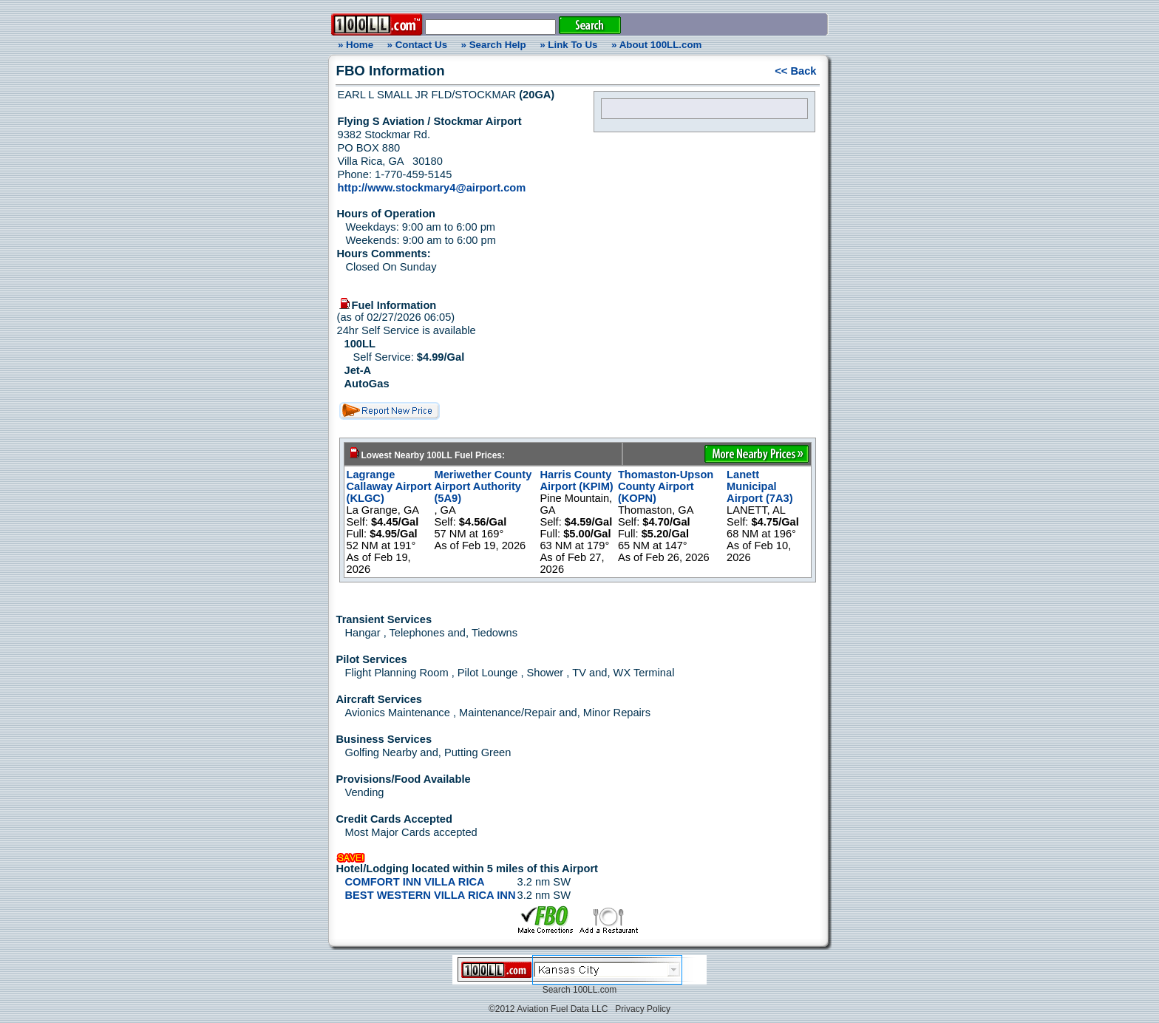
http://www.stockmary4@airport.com (432, 188)
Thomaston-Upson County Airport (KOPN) (665, 486)
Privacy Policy (642, 1009)
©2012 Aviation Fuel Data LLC (548, 1009)
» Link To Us (568, 44)
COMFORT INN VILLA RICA (415, 882)
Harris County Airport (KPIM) (576, 480)
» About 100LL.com (656, 44)
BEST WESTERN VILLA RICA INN (430, 895)
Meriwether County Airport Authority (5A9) (482, 486)
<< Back (795, 71)
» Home (353, 44)
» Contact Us (417, 44)
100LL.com (594, 990)
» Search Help (493, 44)
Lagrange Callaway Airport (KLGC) (389, 486)
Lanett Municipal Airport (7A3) (760, 486)
